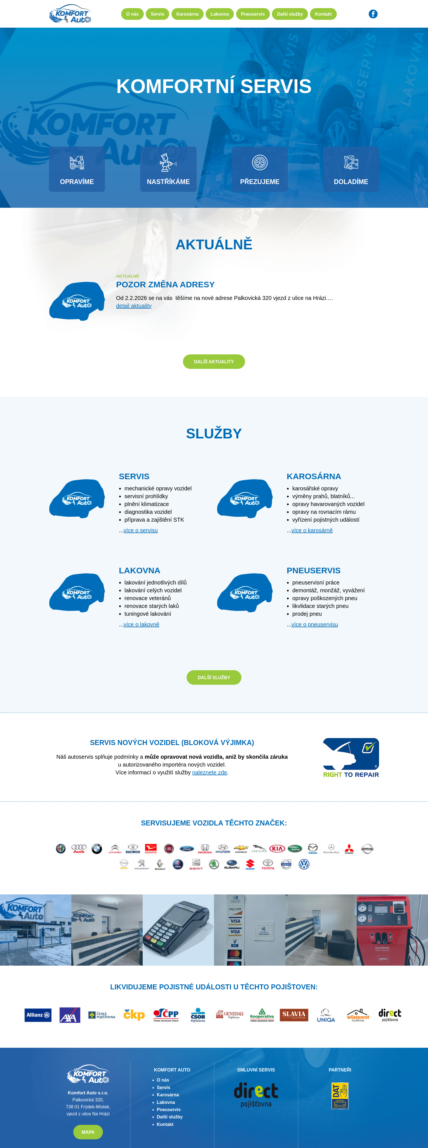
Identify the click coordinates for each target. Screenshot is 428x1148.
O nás (132, 14)
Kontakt (323, 14)
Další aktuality (214, 361)
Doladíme (351, 169)
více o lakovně (141, 624)
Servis (157, 14)
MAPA (88, 1132)
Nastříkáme (168, 169)
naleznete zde (209, 772)
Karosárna (188, 14)
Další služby (290, 14)
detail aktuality (134, 306)
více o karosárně (312, 530)
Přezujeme (259, 169)
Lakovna (220, 14)
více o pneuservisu (314, 624)
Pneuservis (253, 14)
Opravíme (77, 169)
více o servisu (141, 530)
